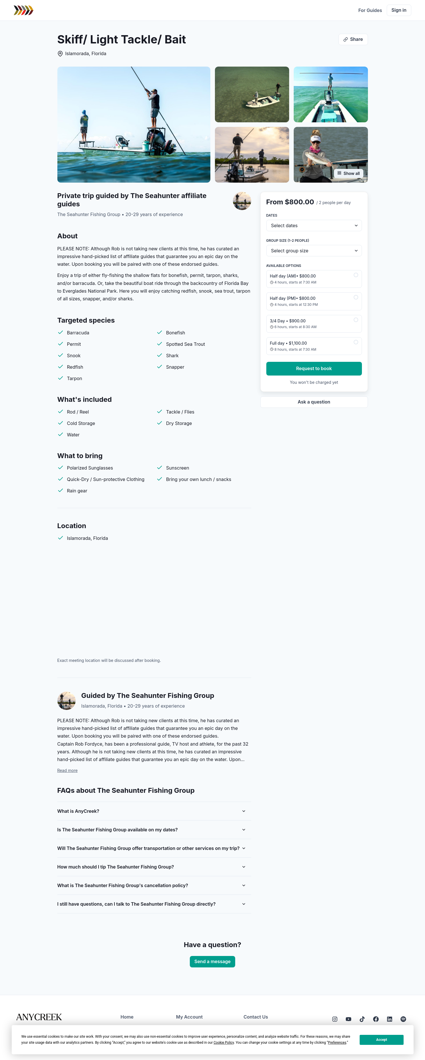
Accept (381, 1040)
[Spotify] (403, 1019)
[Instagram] (335, 1019)
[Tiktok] (362, 1019)
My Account (189, 1017)
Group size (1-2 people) (287, 240)
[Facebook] (376, 1019)
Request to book (314, 368)
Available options (283, 265)
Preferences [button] (337, 1043)
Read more (67, 770)
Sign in (399, 10)
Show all (348, 173)
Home (127, 1017)
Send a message (212, 961)
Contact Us (255, 1017)
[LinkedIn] (389, 1019)
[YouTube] (348, 1019)
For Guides (370, 10)
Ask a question (314, 402)
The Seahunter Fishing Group (88, 214)
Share (353, 39)
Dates (271, 215)
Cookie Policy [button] (223, 1043)
